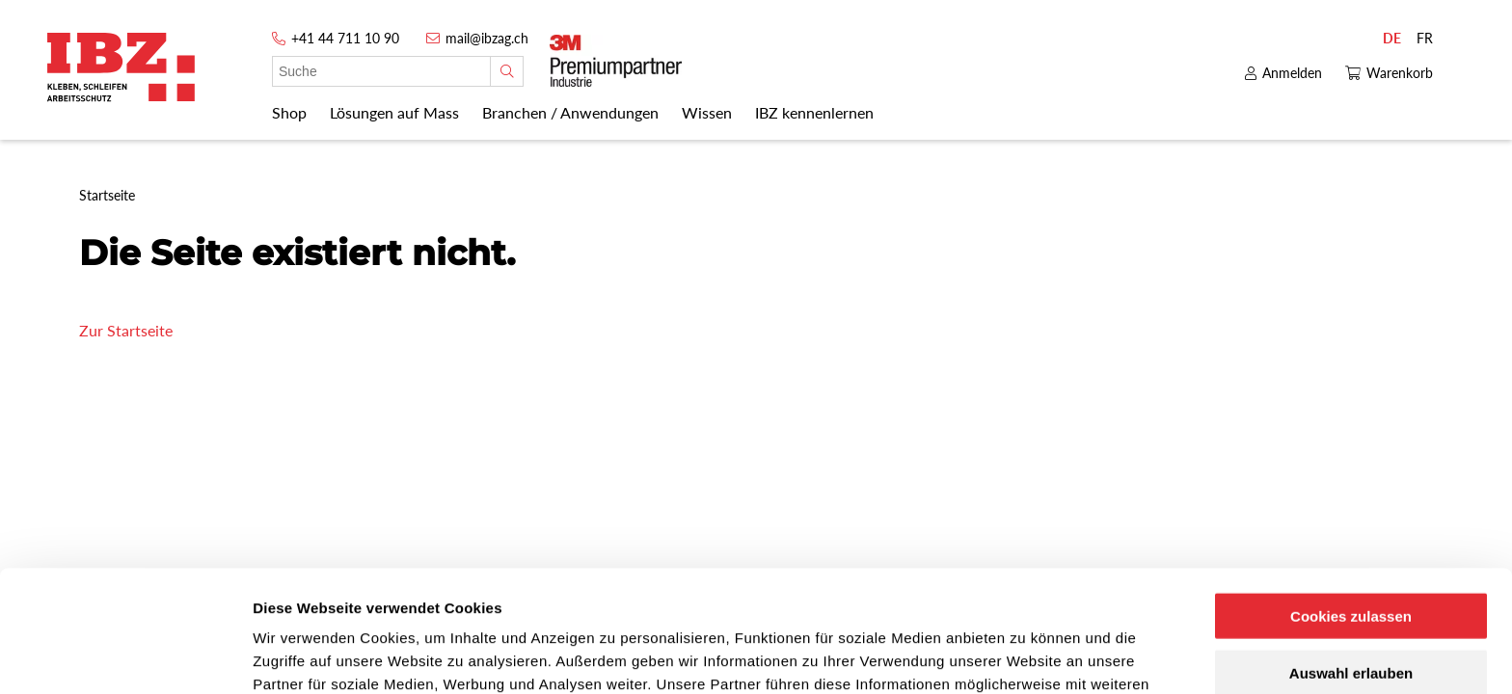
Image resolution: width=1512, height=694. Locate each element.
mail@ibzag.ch (487, 38)
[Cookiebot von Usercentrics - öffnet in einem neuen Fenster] (124, 656)
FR (1425, 38)
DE (1392, 38)
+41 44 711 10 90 (345, 38)
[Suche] (507, 71)
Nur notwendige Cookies (1351, 615)
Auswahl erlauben (1351, 558)
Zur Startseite (126, 330)
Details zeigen (1025, 656)
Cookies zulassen (1351, 502)
